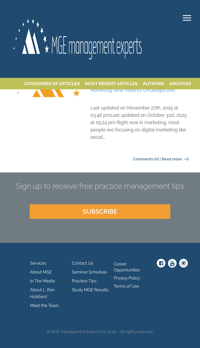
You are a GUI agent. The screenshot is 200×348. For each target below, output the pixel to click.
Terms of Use (126, 286)
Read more (175, 159)
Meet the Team (44, 305)
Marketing (101, 90)
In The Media (42, 281)
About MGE (41, 272)
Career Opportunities (127, 267)
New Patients (127, 90)
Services (38, 263)
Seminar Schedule (89, 272)
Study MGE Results (90, 289)
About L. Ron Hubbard (42, 293)
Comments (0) (146, 159)
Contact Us (82, 263)
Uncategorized (159, 90)
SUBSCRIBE (100, 211)
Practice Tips (84, 281)
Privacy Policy (127, 278)
